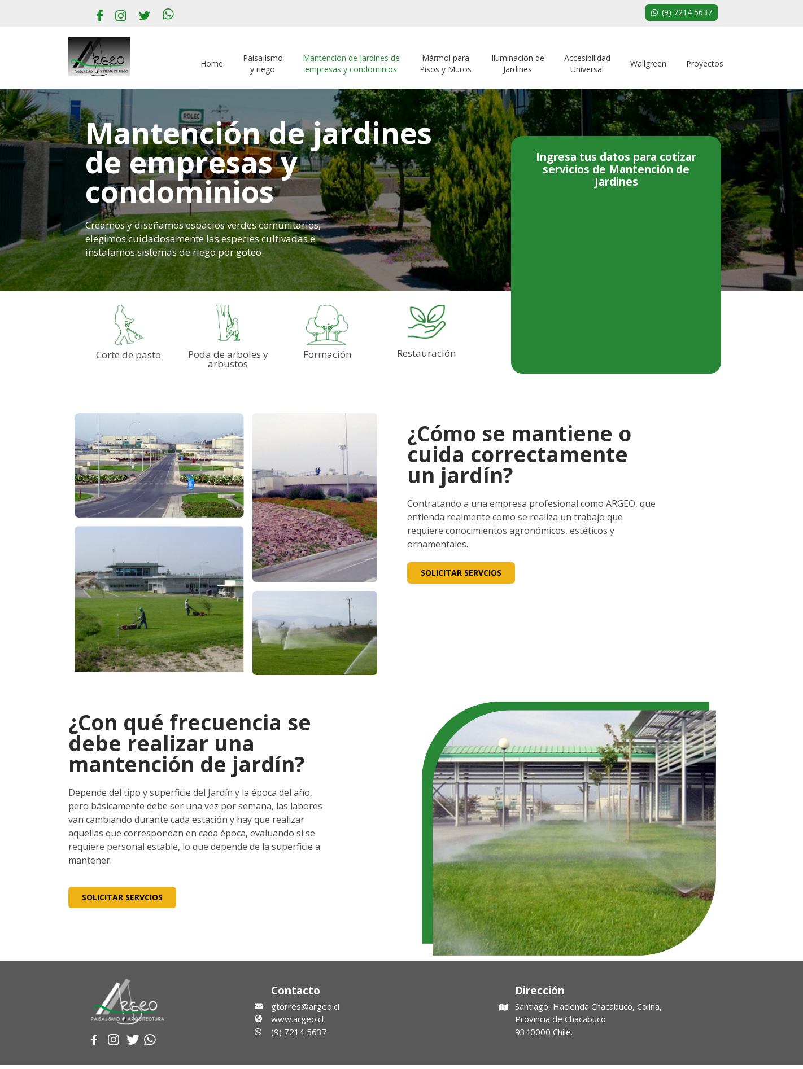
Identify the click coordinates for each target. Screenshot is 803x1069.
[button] (681, 12)
